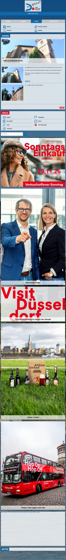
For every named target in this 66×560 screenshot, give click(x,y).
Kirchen (40, 30)
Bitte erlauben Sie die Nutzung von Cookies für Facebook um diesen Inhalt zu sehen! (20, 512)
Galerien (9, 30)
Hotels (40, 121)
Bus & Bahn (9, 121)
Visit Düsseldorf (42, 125)
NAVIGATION (33, 14)
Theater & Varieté (42, 26)
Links (8, 125)
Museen (9, 26)
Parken (8, 117)
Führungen (41, 117)
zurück (62, 107)
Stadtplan (9, 128)
